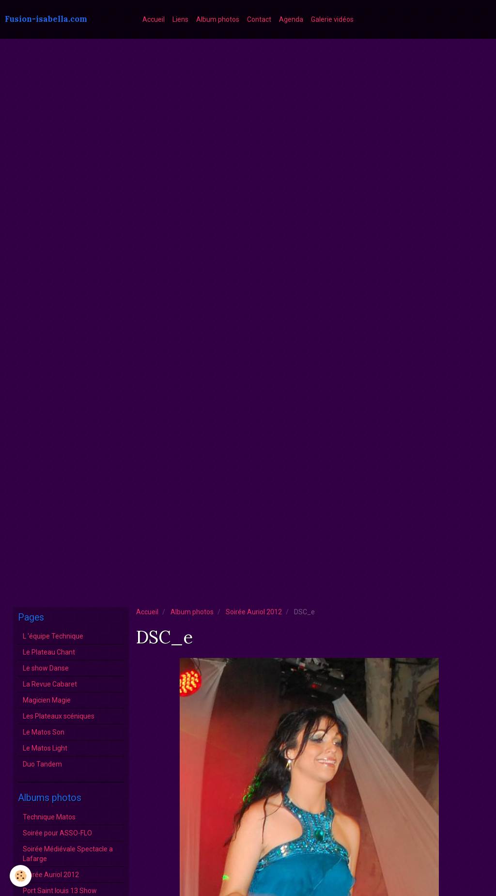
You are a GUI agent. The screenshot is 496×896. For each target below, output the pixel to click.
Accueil (153, 19)
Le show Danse (46, 668)
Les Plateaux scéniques (58, 716)
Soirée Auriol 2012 (254, 612)
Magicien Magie (47, 700)
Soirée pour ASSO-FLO (57, 833)
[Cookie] (20, 876)
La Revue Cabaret (50, 684)
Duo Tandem (42, 764)
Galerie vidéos (332, 19)
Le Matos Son (43, 732)
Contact (259, 19)
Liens (180, 19)
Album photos (217, 19)
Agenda (291, 19)
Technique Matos (49, 817)
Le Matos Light (45, 748)
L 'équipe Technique (53, 636)
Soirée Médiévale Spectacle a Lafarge (68, 854)
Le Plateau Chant (49, 652)
